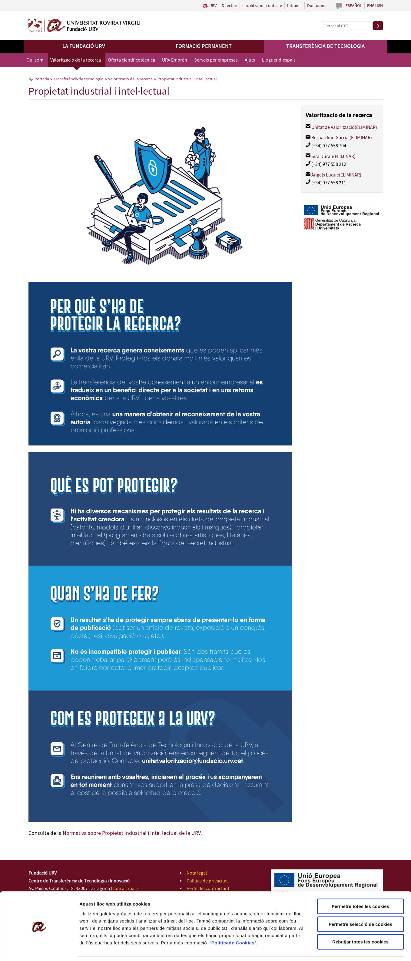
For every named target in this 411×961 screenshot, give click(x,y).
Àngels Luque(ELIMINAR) (336, 175)
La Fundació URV (83, 46)
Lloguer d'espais (279, 60)
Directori (229, 5)
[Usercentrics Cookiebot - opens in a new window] (39, 949)
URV (213, 5)
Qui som (34, 60)
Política (220, 923)
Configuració (339, 949)
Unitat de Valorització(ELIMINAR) (344, 127)
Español (354, 5)
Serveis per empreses (216, 60)
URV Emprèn (174, 60)
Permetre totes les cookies (360, 886)
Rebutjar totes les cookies (360, 922)
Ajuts (250, 60)
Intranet (294, 5)
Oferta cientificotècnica (131, 60)
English (375, 5)
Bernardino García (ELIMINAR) (341, 138)
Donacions (316, 5)
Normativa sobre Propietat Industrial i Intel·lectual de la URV (132, 833)
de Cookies (241, 923)
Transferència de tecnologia (325, 46)
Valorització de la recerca (75, 60)
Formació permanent (204, 46)
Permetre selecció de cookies (360, 904)
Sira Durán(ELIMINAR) (333, 156)
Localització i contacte (262, 5)
